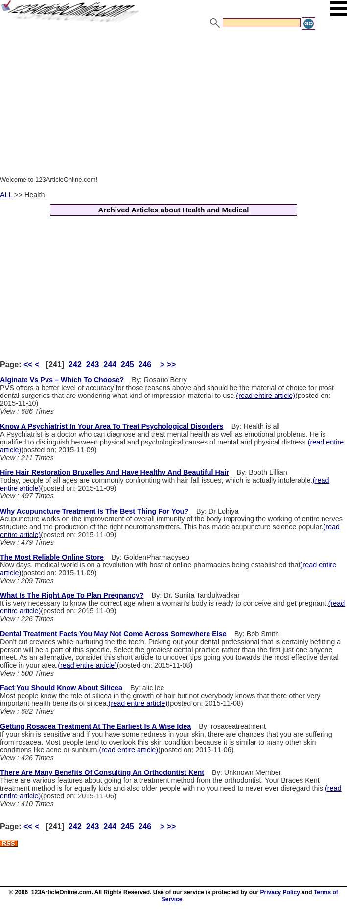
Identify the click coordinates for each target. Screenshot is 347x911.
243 (92, 364)
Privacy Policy (280, 892)
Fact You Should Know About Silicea (61, 688)
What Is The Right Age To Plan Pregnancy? (71, 595)
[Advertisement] (173, 104)
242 (75, 364)
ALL (6, 195)
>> (171, 364)
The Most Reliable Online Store (52, 557)
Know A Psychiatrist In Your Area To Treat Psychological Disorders (112, 426)
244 (109, 364)
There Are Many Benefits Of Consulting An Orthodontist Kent (102, 772)
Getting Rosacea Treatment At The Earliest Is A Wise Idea (95, 726)
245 (127, 364)
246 (144, 364)
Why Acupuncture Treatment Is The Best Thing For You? (94, 511)
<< (28, 364)
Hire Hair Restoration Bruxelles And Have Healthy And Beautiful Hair (114, 472)
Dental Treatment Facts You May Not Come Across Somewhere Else (113, 634)
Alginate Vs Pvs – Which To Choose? (62, 380)
